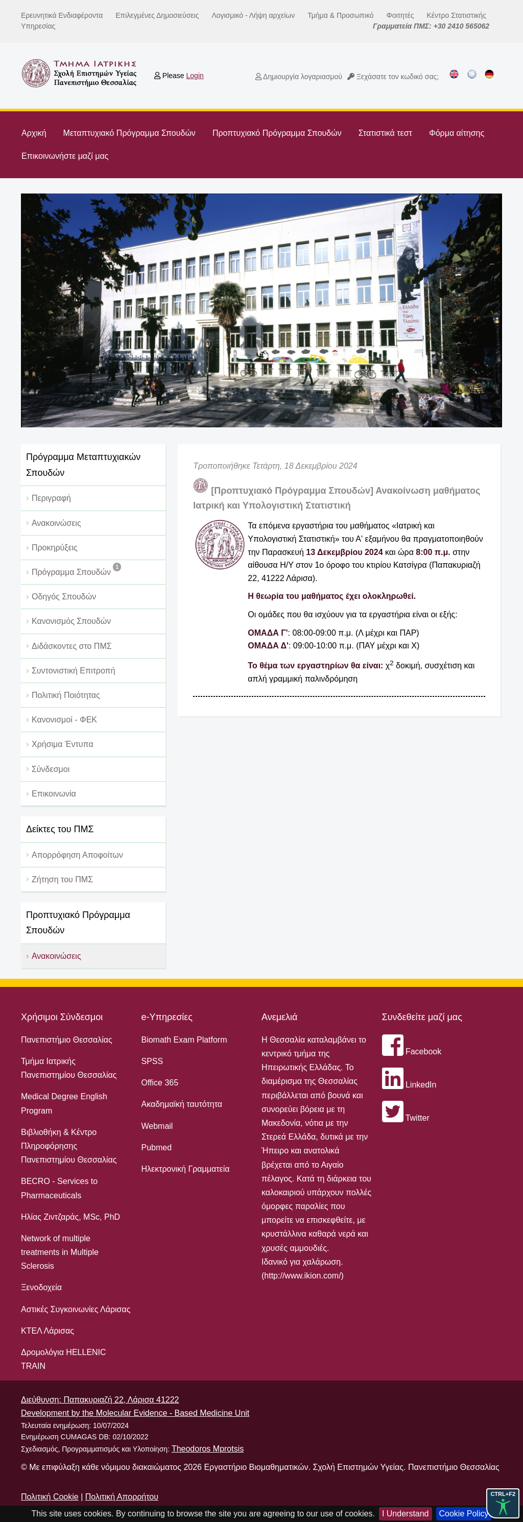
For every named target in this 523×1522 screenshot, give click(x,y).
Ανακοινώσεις (56, 523)
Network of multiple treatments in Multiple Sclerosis (60, 1252)
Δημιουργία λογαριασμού (298, 77)
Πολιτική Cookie (50, 1496)
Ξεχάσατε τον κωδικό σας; (393, 77)
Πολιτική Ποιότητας (66, 695)
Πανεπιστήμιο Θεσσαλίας (66, 1039)
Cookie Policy (464, 1513)
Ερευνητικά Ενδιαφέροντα (62, 15)
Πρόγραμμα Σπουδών (76, 569)
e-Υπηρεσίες (167, 1017)
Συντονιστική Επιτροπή (73, 670)
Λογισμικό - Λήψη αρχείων (253, 15)
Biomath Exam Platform (184, 1039)
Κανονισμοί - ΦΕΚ (64, 719)
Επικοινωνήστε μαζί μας (64, 156)
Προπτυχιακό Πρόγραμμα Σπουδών (277, 133)
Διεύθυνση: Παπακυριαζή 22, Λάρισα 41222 (100, 1399)
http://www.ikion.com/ (302, 1275)
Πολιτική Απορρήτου (121, 1496)
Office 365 (159, 1082)
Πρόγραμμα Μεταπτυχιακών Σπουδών (83, 465)
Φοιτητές (400, 15)
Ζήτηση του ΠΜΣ (62, 879)
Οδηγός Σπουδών (64, 596)
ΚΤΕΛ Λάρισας (47, 1330)
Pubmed (156, 1147)
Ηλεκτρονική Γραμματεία (185, 1169)
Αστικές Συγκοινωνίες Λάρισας (76, 1309)
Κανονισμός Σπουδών (71, 621)
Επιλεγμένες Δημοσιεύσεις (157, 15)
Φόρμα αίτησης (456, 133)
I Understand (405, 1513)
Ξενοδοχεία (41, 1287)
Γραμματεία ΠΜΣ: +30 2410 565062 (431, 26)
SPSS (152, 1061)
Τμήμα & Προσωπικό (340, 15)
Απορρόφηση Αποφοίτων (77, 855)
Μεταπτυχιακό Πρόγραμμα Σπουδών (129, 133)
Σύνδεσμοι (50, 769)
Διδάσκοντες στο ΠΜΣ (72, 646)
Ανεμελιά (280, 1017)
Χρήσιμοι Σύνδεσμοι (62, 1017)
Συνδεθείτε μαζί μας (422, 1017)
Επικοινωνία (54, 793)
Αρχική (33, 133)
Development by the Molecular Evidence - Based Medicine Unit (135, 1413)
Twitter (406, 1118)
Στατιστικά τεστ (385, 133)
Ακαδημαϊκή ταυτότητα (181, 1104)
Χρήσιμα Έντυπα (62, 744)
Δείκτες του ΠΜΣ (60, 829)
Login (195, 75)
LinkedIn (409, 1084)
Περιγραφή (51, 498)
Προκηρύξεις (55, 547)
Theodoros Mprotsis (208, 1448)
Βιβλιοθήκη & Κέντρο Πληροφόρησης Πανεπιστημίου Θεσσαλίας (69, 1146)
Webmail (157, 1126)
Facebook (412, 1051)
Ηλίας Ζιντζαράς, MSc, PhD (70, 1217)
